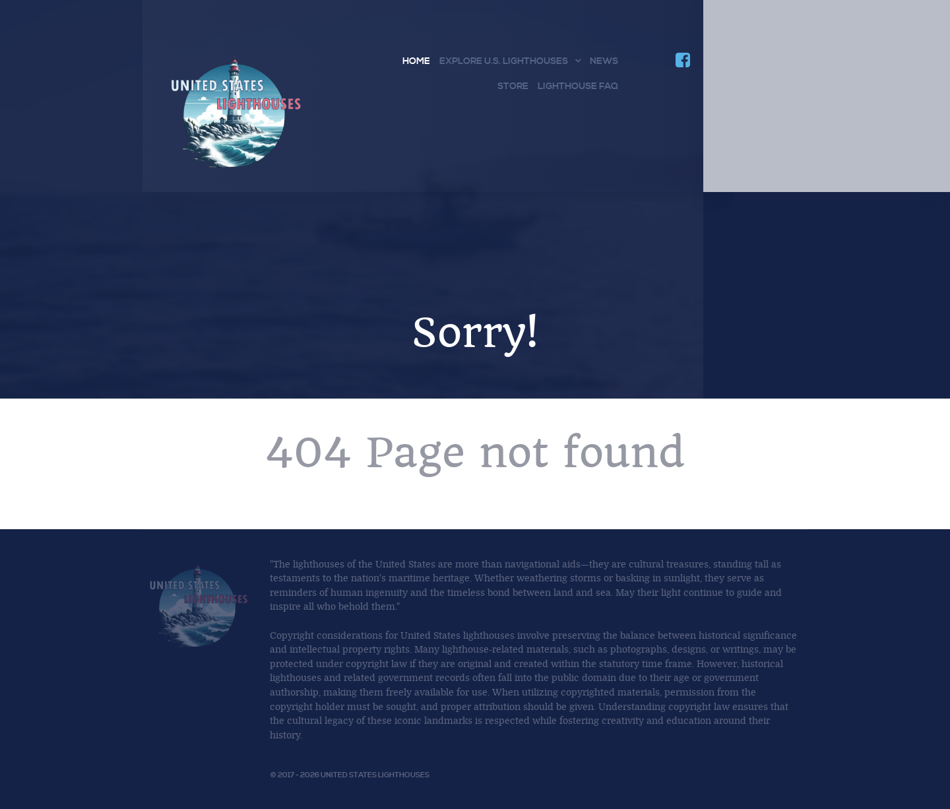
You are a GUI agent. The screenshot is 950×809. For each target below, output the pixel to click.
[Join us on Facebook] (683, 63)
